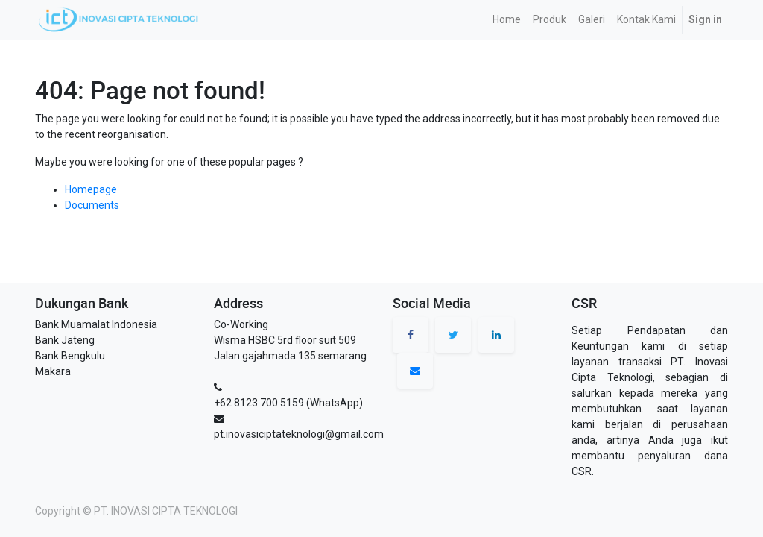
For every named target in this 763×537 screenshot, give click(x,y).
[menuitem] (507, 20)
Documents (92, 205)
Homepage (91, 189)
